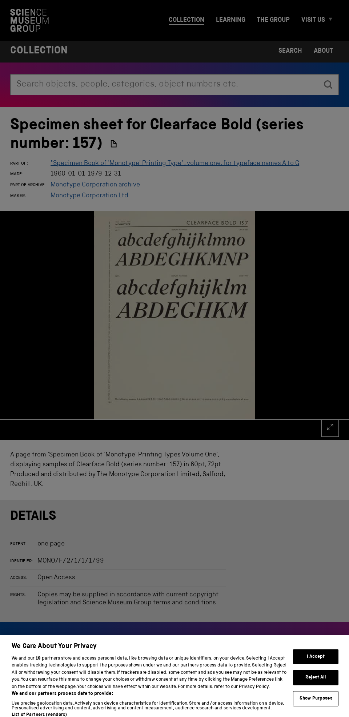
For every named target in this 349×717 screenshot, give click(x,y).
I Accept (316, 660)
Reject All (315, 681)
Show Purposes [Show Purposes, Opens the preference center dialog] (316, 702)
